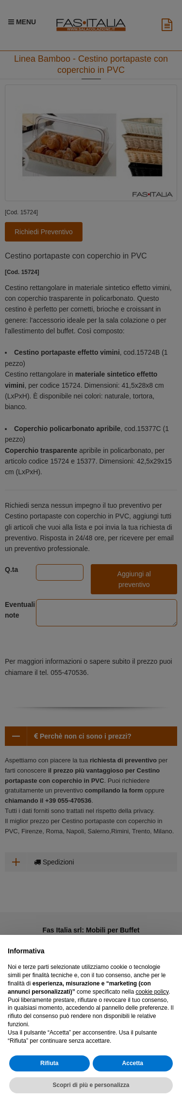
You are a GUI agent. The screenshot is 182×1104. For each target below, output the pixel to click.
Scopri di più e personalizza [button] (90, 1085)
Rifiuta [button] (49, 1063)
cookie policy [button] (151, 991)
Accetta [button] (132, 1063)
